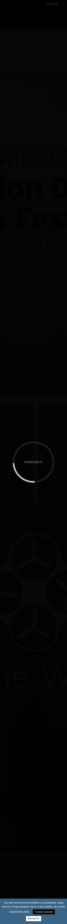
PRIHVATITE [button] (33, 918)
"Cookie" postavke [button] (44, 912)
